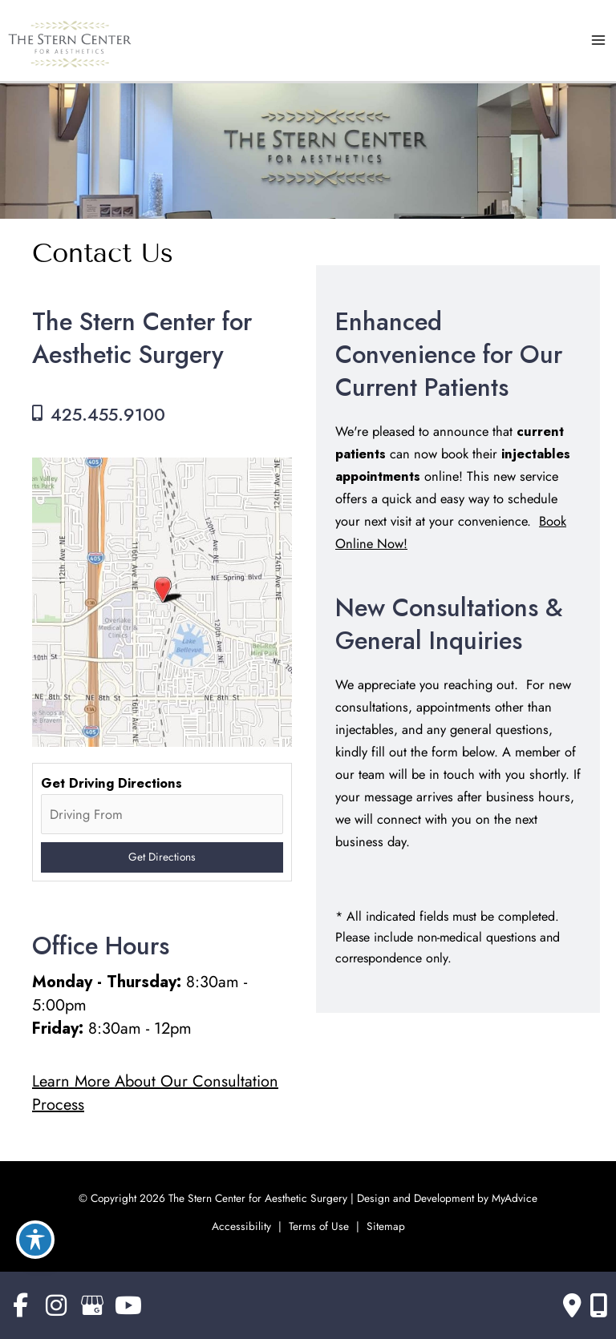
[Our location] (599, 1305)
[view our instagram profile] (56, 1306)
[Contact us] (572, 1305)
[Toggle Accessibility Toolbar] (35, 1239)
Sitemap (386, 1226)
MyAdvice (512, 1198)
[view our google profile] (92, 1306)
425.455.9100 (108, 414)
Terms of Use (319, 1226)
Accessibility (241, 1226)
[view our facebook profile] (20, 1306)
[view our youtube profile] (128, 1306)
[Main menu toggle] (598, 40)
